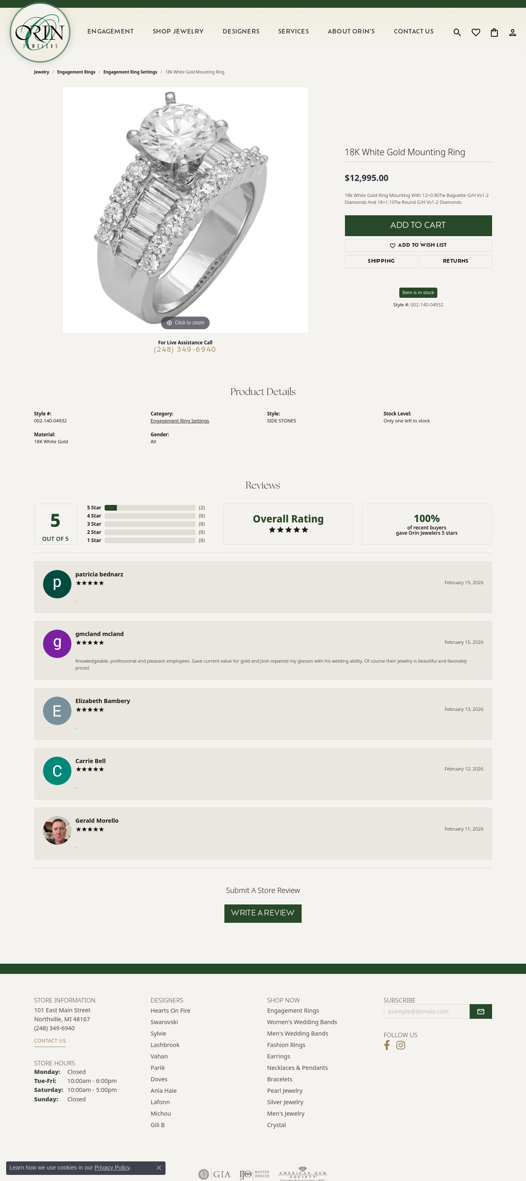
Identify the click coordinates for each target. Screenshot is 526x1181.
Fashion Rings (286, 1045)
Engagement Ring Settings (130, 72)
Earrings (278, 1056)
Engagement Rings (76, 72)
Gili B (158, 1125)
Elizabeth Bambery (103, 701)
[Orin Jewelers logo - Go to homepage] (40, 32)
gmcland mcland (100, 634)
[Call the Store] (54, 1028)
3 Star (94, 523)
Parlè (158, 1068)
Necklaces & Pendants (297, 1068)
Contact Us (414, 32)
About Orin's (351, 32)
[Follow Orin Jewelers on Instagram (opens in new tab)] (400, 1045)
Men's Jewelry (286, 1113)
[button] (457, 32)
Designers (241, 32)
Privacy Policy (112, 1167)
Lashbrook (165, 1045)
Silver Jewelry (285, 1102)
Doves (159, 1079)
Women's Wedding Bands (302, 1022)
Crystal (276, 1125)
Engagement (110, 32)
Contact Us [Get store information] (50, 1040)
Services (293, 32)
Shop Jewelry (178, 32)
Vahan (159, 1056)
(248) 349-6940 (185, 350)
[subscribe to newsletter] (481, 1011)
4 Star (94, 515)
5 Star (94, 507)
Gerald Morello (97, 820)
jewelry (41, 72)
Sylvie (158, 1033)
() (202, 507)
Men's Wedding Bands (298, 1033)
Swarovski (164, 1022)
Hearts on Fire (170, 1010)
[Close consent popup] (159, 1167)
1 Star (94, 540)
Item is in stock (418, 292)
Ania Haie (164, 1090)
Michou (161, 1113)
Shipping (381, 261)
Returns (456, 261)
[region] (185, 210)
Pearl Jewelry (284, 1090)
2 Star (94, 532)
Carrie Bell (91, 761)
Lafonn (160, 1102)
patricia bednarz (99, 574)
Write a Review (263, 914)
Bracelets (280, 1079)
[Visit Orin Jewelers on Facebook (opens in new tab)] (387, 1045)
